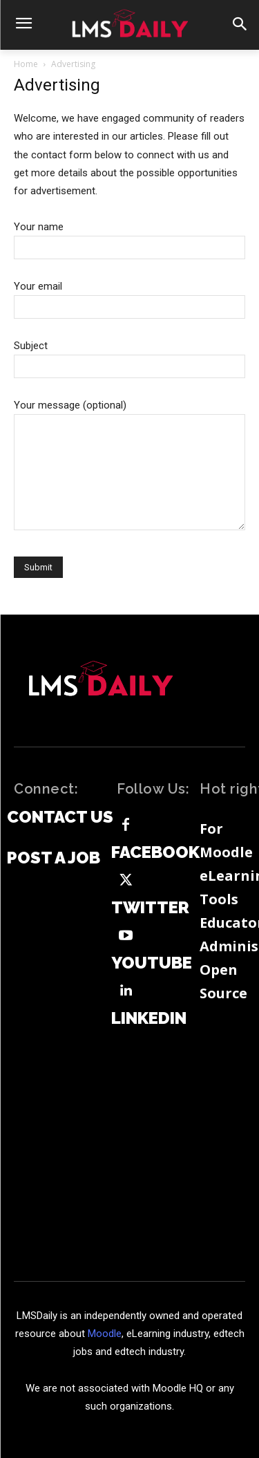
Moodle (105, 1333)
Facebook (155, 852)
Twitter (150, 907)
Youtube (151, 963)
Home (26, 64)
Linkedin (148, 1018)
